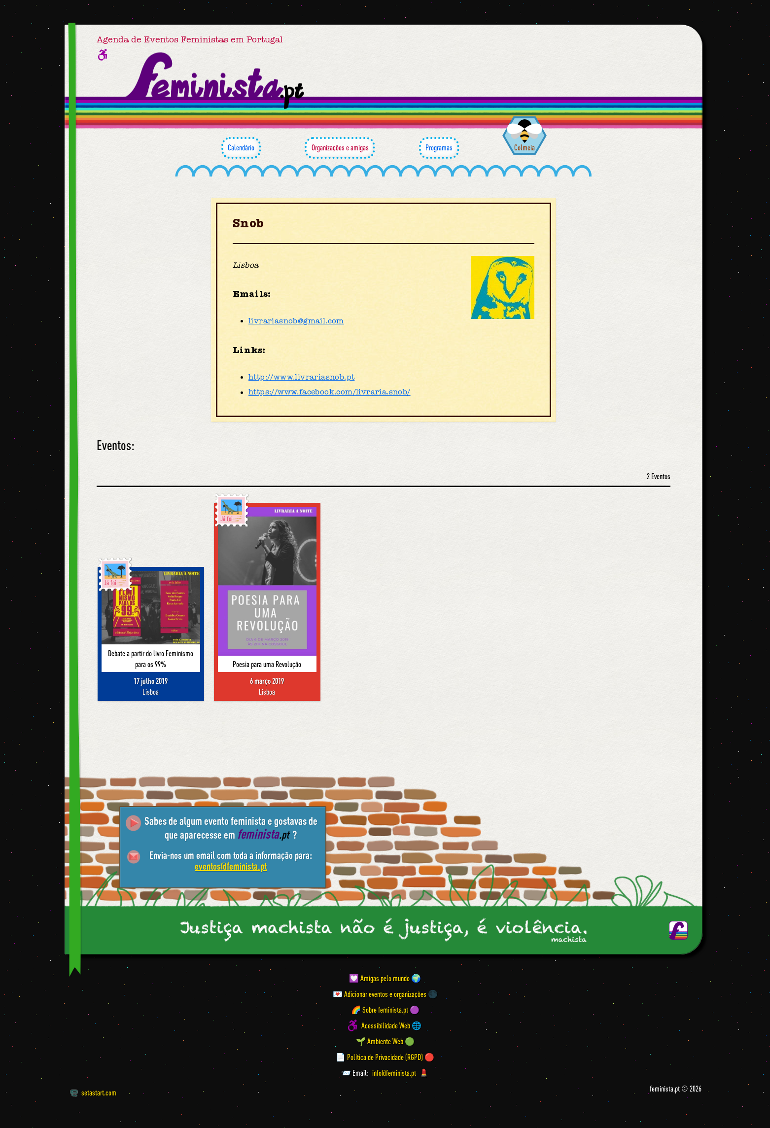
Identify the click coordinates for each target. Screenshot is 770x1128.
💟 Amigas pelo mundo (379, 978)
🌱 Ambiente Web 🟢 (385, 1041)
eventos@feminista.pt (231, 866)
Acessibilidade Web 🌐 (391, 1025)
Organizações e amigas (340, 148)
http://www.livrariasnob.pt (301, 377)
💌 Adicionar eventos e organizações (379, 993)
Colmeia (524, 147)
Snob (248, 223)
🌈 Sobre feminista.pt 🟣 (385, 1009)
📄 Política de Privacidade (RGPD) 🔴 (385, 1057)
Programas (439, 148)
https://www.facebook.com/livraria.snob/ (329, 392)
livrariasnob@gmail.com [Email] (296, 321)
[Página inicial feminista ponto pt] (215, 80)
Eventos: (116, 445)
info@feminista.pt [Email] (394, 1072)
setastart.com (93, 1092)
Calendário (241, 148)
